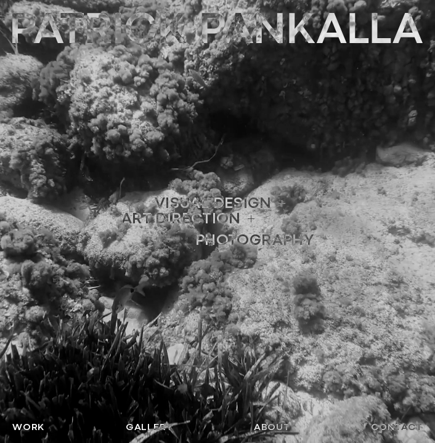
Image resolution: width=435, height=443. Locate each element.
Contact (397, 427)
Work (28, 427)
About (272, 427)
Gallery (149, 427)
